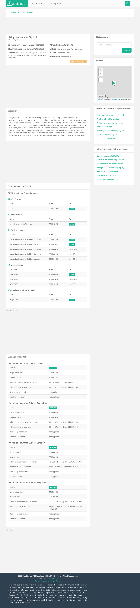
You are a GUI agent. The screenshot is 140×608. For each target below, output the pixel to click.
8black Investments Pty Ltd (108, 156)
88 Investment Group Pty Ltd (109, 175)
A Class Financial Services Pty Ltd (110, 123)
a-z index (21, 12)
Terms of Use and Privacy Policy (48, 581)
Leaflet (100, 99)
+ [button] (101, 70)
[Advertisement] (70, 25)
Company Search (55, 3)
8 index (30, 12)
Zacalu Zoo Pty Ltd (104, 126)
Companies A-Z (37, 3)
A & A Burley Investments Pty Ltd (110, 115)
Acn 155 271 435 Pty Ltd (106, 138)
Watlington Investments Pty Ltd (110, 163)
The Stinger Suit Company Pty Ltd (110, 130)
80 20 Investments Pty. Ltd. (108, 179)
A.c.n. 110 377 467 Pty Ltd (107, 134)
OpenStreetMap (117, 99)
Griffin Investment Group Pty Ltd (110, 159)
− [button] (101, 74)
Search (126, 50)
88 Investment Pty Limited (107, 171)
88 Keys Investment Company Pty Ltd (112, 167)
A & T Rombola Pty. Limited (108, 119)
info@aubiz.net (52, 578)
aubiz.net (12, 12)
